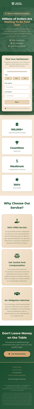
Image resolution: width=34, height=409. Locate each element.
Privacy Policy (17, 367)
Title (6, 75)
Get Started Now (17, 354)
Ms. (25, 78)
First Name (8, 83)
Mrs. (16, 78)
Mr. (8, 78)
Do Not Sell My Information (17, 375)
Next (17, 102)
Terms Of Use (17, 370)
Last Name (8, 92)
